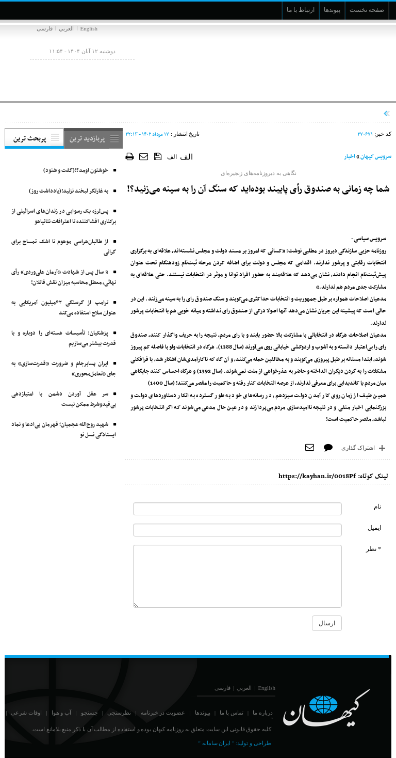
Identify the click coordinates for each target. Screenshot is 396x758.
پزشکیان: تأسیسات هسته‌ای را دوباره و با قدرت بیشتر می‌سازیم (63, 338)
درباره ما (263, 712)
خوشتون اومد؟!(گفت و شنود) (75, 171)
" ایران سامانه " (216, 743)
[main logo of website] (323, 61)
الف (172, 157)
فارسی (45, 28)
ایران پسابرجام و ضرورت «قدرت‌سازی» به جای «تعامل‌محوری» (63, 369)
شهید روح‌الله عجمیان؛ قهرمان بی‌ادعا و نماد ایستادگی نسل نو (63, 430)
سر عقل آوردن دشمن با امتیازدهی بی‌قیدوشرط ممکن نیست (63, 399)
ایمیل (374, 527)
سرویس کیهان (375, 157)
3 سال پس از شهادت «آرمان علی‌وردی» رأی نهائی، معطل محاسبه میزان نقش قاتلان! (63, 277)
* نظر (373, 548)
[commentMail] (237, 530)
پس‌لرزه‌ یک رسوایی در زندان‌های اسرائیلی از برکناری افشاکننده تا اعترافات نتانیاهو (63, 217)
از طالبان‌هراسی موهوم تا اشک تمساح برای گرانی (63, 247)
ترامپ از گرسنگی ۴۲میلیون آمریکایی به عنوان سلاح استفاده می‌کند (63, 308)
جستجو (89, 712)
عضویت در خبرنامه (163, 712)
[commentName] (237, 508)
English (88, 28)
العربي (66, 28)
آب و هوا (62, 712)
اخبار (349, 157)
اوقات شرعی (26, 712)
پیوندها (202, 712)
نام (377, 506)
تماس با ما (231, 712)
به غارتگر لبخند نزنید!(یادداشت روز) (68, 191)
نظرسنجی (119, 712)
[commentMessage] (237, 576)
